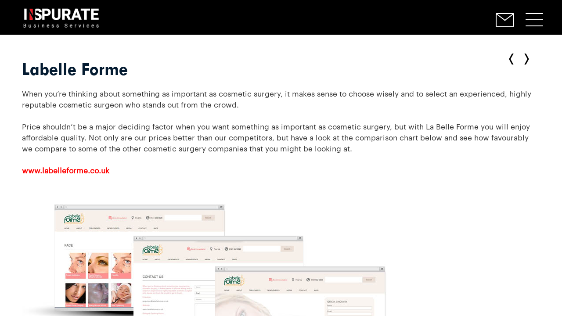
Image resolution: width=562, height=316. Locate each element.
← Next (513, 59)
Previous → (524, 59)
